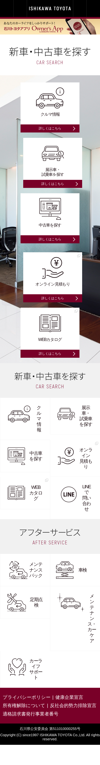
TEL (20, 8)
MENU (93, 8)
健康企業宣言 (69, 697)
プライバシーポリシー (27, 697)
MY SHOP (7, 8)
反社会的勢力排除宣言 (73, 705)
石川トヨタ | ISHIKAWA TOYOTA (50, 8)
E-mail (80, 8)
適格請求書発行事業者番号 (30, 714)
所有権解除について (24, 705)
